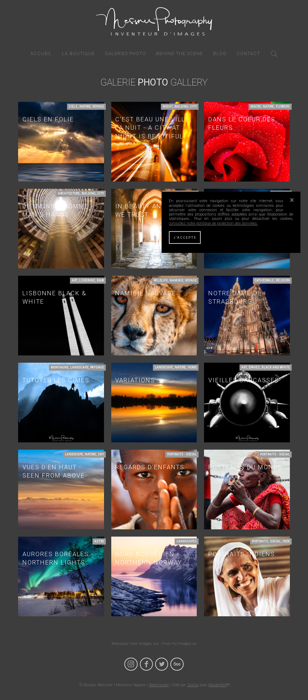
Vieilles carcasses (243, 380)
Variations (135, 380)
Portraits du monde (245, 467)
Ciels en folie (48, 119)
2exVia (193, 685)
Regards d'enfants (149, 467)
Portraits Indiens (241, 554)
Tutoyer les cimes (56, 380)
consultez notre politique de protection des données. (213, 223)
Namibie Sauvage (145, 293)
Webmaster (159, 685)
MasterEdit (217, 685)
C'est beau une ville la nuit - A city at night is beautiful (152, 128)
